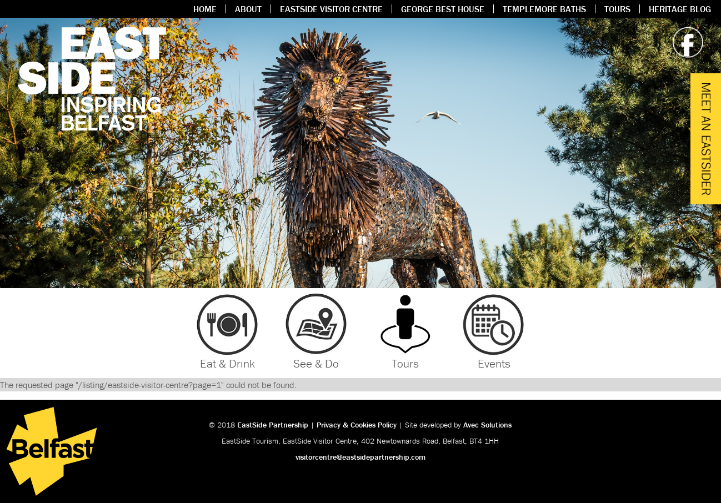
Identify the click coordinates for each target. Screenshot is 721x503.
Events (494, 363)
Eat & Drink (227, 363)
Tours (617, 8)
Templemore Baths (544, 8)
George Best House (442, 8)
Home (205, 8)
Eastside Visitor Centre (331, 8)
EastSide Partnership (272, 425)
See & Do (316, 363)
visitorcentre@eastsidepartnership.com (360, 457)
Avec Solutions (487, 425)
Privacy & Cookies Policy (357, 425)
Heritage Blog (680, 8)
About (248, 8)
